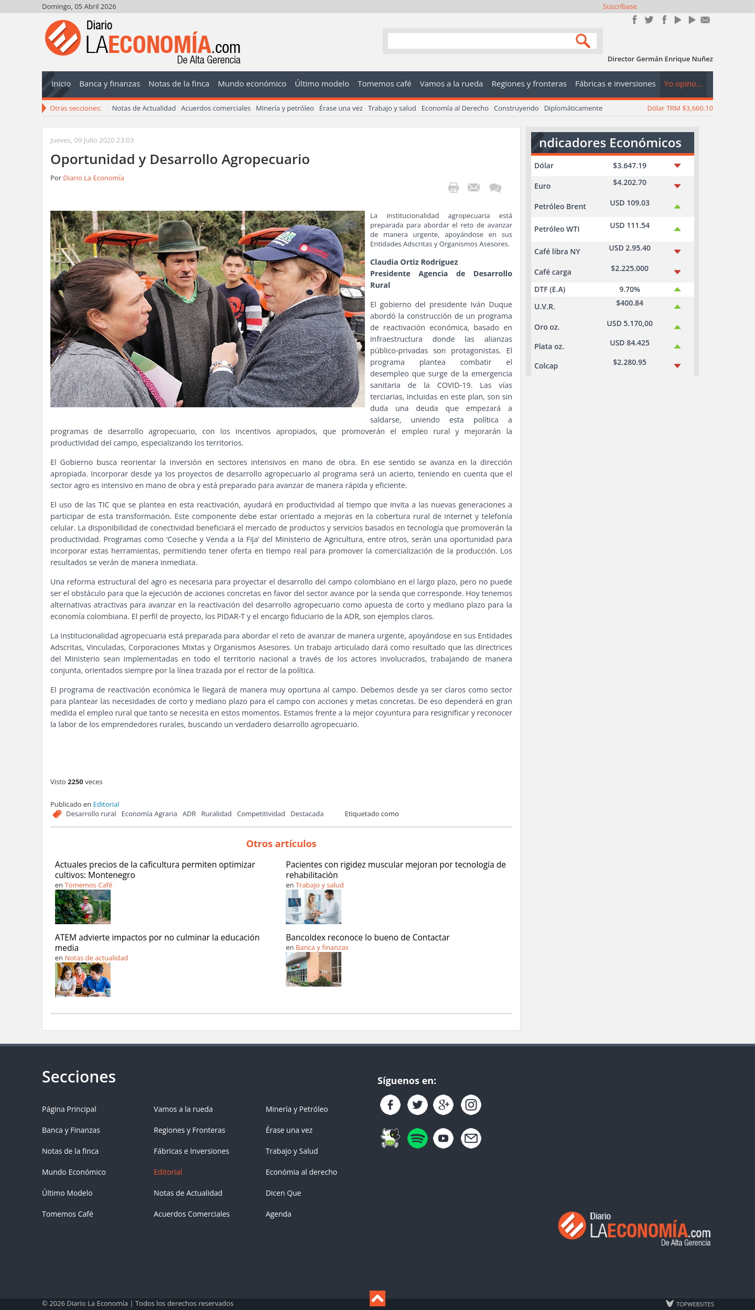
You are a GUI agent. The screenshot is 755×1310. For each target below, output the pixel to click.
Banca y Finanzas (71, 1130)
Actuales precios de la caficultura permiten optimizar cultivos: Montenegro (155, 870)
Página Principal (69, 1109)
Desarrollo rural (91, 813)
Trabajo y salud (392, 108)
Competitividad (261, 813)
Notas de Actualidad (144, 108)
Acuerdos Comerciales (192, 1214)
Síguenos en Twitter (648, 19)
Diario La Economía (93, 177)
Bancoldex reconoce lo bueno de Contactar (367, 937)
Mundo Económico (74, 1172)
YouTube (677, 19)
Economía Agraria (149, 813)
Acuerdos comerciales (216, 108)
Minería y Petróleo (297, 1109)
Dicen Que (283, 1193)
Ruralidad (216, 813)
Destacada (306, 813)
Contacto (705, 19)
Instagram (663, 19)
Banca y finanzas (322, 947)
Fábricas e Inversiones (191, 1151)
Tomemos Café (88, 885)
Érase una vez (341, 108)
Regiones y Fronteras (189, 1130)
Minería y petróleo (285, 108)
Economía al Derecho (455, 108)
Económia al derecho (302, 1172)
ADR (189, 813)
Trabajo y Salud (292, 1151)
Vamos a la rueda (183, 1109)
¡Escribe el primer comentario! (495, 187)
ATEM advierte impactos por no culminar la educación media (157, 943)
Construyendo (516, 108)
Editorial (106, 804)
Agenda (279, 1214)
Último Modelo (67, 1193)
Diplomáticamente (573, 108)
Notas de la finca (70, 1151)
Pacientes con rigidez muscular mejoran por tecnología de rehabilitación (396, 870)
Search (584, 40)
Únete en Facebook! (634, 19)
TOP (694, 1303)
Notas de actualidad (96, 957)
